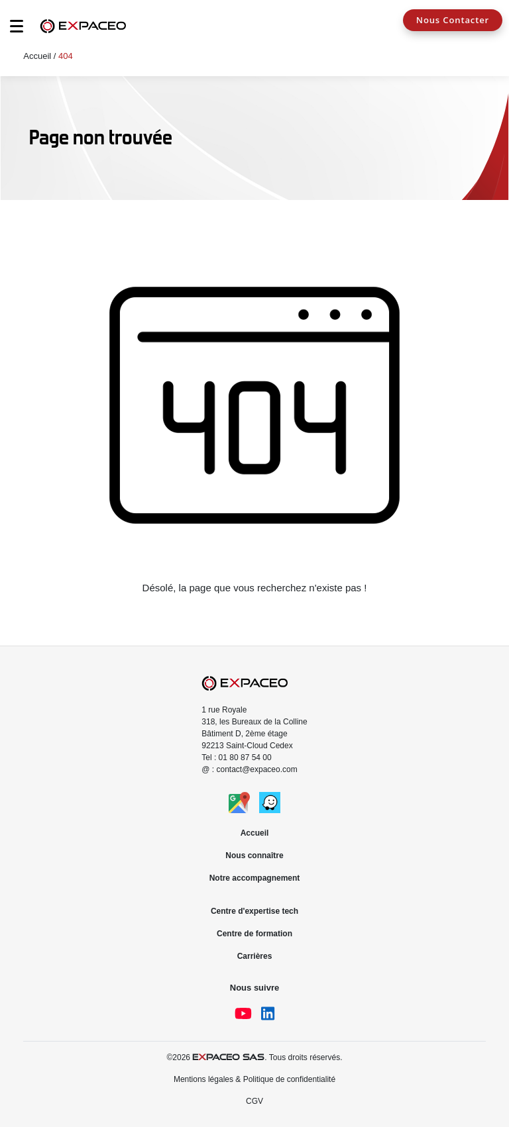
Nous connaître (254, 855)
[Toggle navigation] (10, 30)
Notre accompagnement (254, 878)
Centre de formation (254, 933)
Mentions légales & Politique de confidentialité (254, 1079)
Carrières (254, 956)
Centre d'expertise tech (254, 911)
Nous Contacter (452, 20)
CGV (254, 1101)
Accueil (37, 56)
